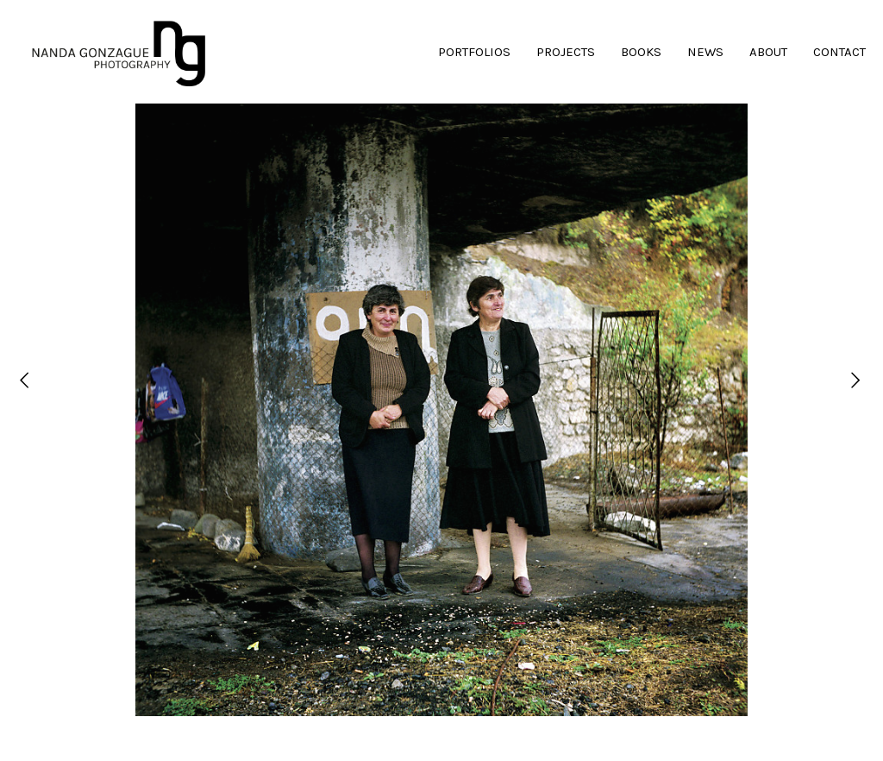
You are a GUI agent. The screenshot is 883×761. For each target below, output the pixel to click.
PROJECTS (565, 52)
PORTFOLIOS (474, 52)
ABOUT (768, 52)
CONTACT (839, 52)
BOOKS (641, 52)
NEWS (705, 52)
